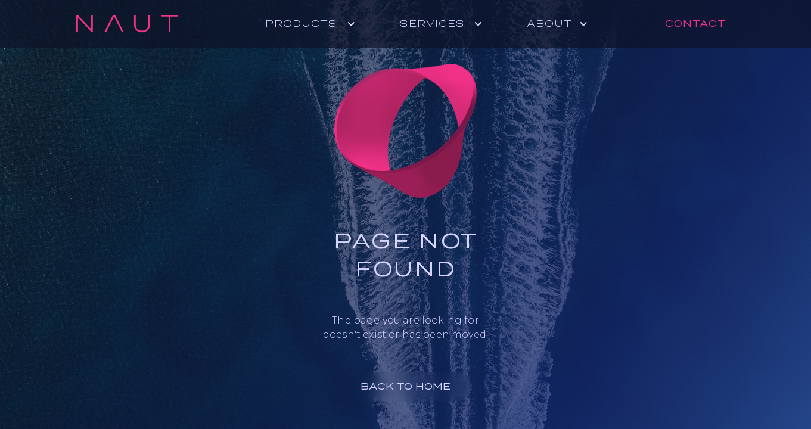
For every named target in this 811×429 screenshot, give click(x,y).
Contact (695, 23)
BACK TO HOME (405, 386)
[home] (127, 24)
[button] (316, 24)
